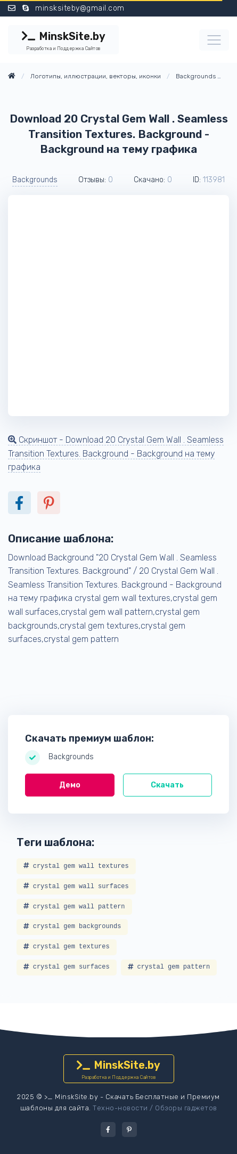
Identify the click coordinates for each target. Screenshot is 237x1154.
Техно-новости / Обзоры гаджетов (155, 1108)
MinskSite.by (63, 41)
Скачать (167, 785)
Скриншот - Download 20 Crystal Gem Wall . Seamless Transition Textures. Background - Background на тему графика (116, 453)
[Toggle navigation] (214, 40)
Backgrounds (35, 179)
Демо (69, 785)
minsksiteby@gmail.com (80, 8)
